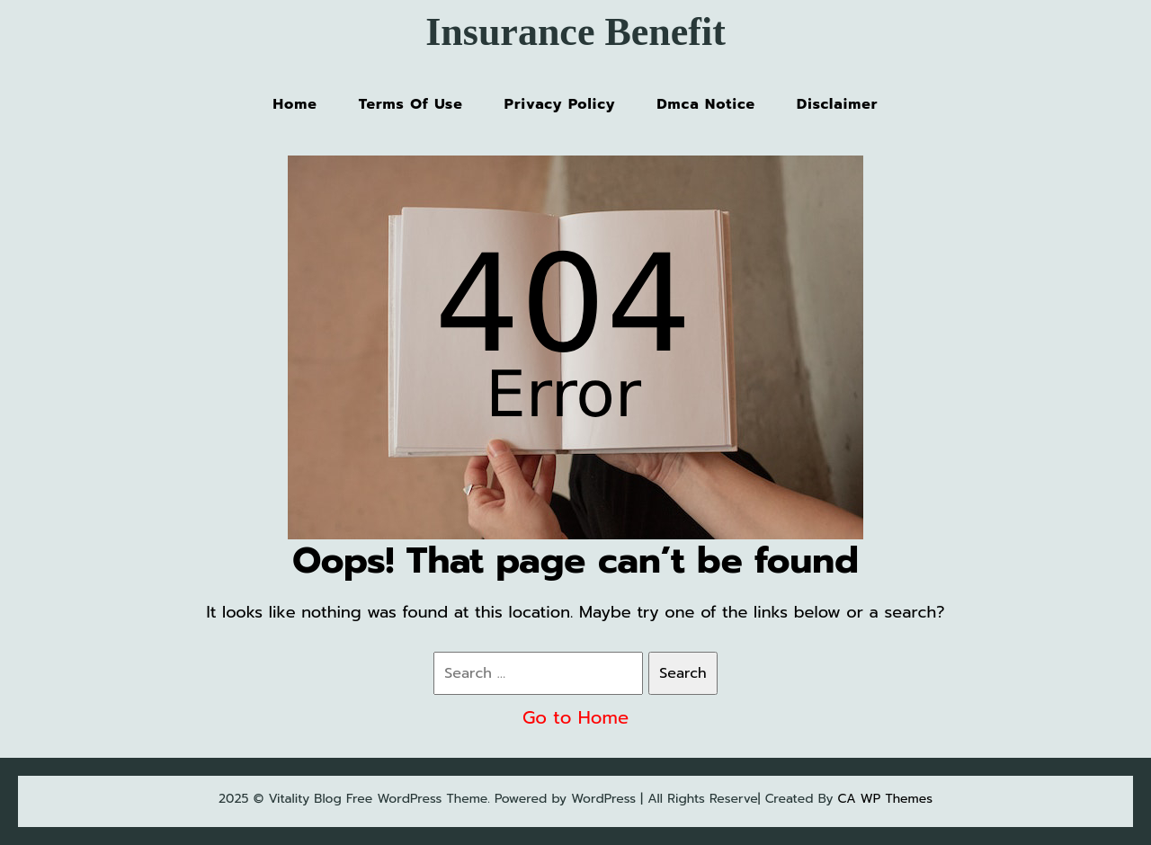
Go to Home (575, 717)
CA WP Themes (885, 798)
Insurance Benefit (575, 32)
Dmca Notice (705, 104)
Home (295, 104)
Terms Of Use (411, 104)
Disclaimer (837, 104)
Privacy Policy (560, 104)
